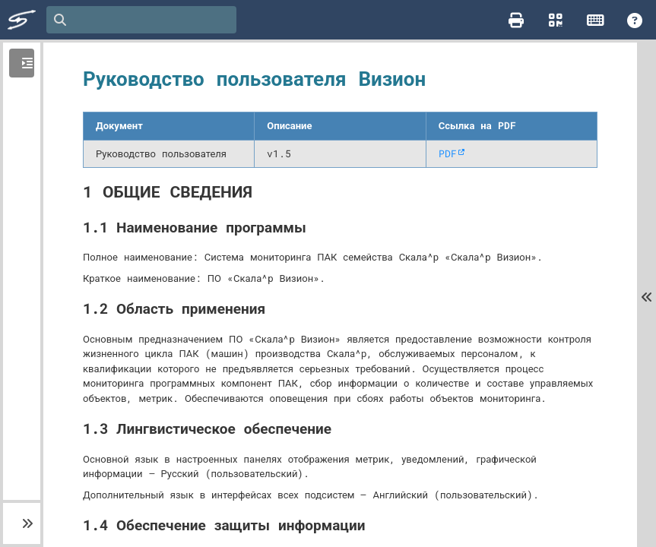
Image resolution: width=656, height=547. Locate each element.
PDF (448, 153)
